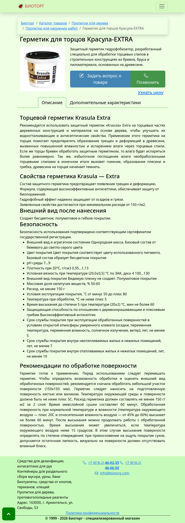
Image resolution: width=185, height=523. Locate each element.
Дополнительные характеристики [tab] (105, 102)
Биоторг (28, 23)
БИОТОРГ (31, 6)
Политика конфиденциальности (92, 512)
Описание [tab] (52, 102)
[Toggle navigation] (162, 6)
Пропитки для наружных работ (52, 28)
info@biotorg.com (112, 473)
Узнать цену (150, 92)
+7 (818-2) (101, 462)
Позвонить (148, 79)
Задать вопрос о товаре (100, 79)
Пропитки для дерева (90, 23)
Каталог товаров (53, 23)
